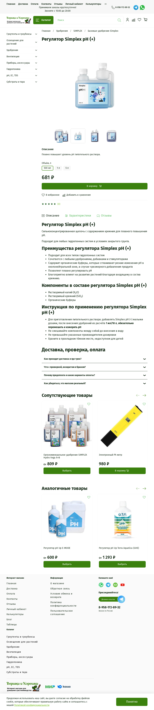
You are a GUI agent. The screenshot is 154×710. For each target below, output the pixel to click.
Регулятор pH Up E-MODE (57, 548)
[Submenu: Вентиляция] (36, 56)
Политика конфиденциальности (63, 604)
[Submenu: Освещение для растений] (36, 42)
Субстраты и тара (16, 81)
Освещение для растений (15, 42)
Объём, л (46, 163)
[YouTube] (122, 584)
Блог (9, 619)
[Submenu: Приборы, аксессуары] (36, 63)
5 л (67, 168)
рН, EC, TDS (12, 75)
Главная (11, 4)
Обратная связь (60, 588)
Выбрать (67, 470)
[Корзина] (145, 20)
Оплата (34, 4)
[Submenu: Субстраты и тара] (36, 82)
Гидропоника (13, 69)
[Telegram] (135, 7)
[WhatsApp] (142, 7)
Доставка (23, 4)
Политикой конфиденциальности (31, 705)
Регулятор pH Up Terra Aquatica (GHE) (119, 548)
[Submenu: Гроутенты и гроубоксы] (36, 34)
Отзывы (58, 4)
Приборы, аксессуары (18, 63)
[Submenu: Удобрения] (36, 50)
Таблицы (12, 624)
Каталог (43, 20)
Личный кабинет (74, 4)
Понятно (132, 701)
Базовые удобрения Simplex (103, 31)
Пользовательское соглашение (61, 612)
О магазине (57, 583)
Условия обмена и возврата (61, 595)
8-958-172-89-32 (120, 7)
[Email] (115, 584)
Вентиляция (13, 56)
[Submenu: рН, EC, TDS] (36, 75)
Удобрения (62, 31)
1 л (58, 168)
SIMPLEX (77, 31)
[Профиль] (127, 20)
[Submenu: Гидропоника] (36, 69)
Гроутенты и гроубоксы (19, 34)
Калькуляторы (93, 4)
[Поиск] (119, 20)
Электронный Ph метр (110, 454)
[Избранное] (139, 20)
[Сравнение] (133, 20)
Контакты (46, 4)
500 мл (47, 168)
